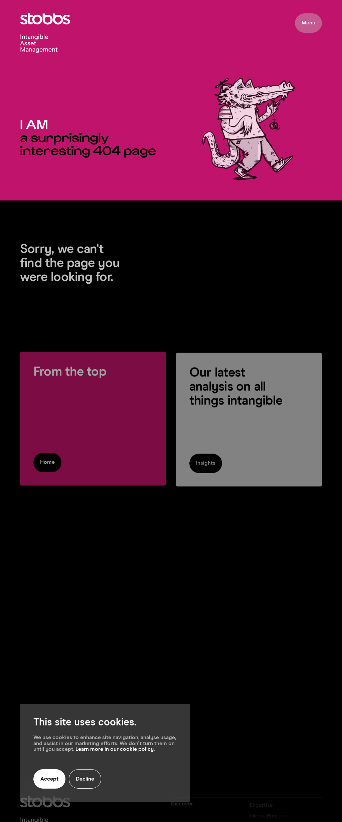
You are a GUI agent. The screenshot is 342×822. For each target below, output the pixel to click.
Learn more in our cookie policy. (115, 749)
